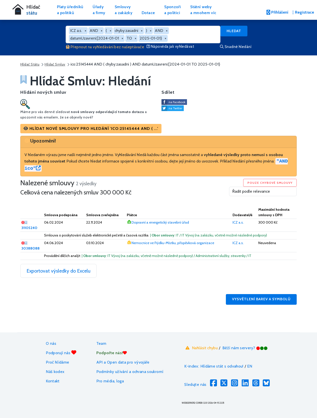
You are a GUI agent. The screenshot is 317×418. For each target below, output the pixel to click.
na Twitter (175, 108)
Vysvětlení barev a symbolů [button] (261, 299)
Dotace (148, 12)
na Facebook (177, 102)
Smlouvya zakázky (123, 9)
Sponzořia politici (172, 9)
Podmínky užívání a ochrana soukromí (129, 371)
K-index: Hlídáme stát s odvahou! (213, 366)
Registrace (303, 12)
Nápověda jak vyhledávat (170, 46)
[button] (90, 128)
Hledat (234, 31)
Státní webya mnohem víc (203, 9)
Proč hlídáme (57, 362)
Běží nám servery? (245, 348)
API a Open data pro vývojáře (123, 362)
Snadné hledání (235, 47)
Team (101, 343)
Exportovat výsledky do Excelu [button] (58, 271)
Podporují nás (61, 352)
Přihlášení (277, 12)
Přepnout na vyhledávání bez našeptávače (105, 47)
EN (249, 366)
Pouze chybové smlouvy (269, 183)
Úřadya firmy (99, 9)
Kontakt (53, 381)
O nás (51, 343)
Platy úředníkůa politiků (70, 9)
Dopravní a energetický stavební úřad (160, 222)
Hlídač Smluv (55, 64)
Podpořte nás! (111, 352)
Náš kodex (55, 371)
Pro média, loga (110, 381)
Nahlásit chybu (201, 348)
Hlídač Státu (29, 64)
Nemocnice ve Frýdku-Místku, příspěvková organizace (173, 243)
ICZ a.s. (238, 222)
